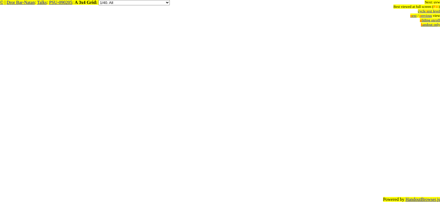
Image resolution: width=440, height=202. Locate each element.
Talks (42, 2)
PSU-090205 (60, 2)
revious (426, 15)
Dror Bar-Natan (20, 2)
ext (413, 15)
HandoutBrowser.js (422, 199)
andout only (430, 24)
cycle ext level (429, 11)
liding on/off (430, 20)
